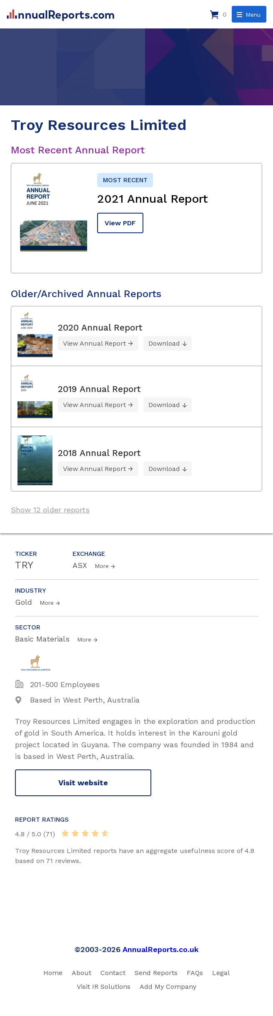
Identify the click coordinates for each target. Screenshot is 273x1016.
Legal (221, 973)
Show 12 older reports (50, 509)
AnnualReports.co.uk (161, 949)
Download (164, 343)
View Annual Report (94, 343)
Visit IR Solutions (103, 987)
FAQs (195, 973)
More (102, 566)
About (81, 973)
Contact (112, 973)
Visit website (83, 782)
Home (53, 973)
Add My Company (168, 987)
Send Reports (156, 973)
